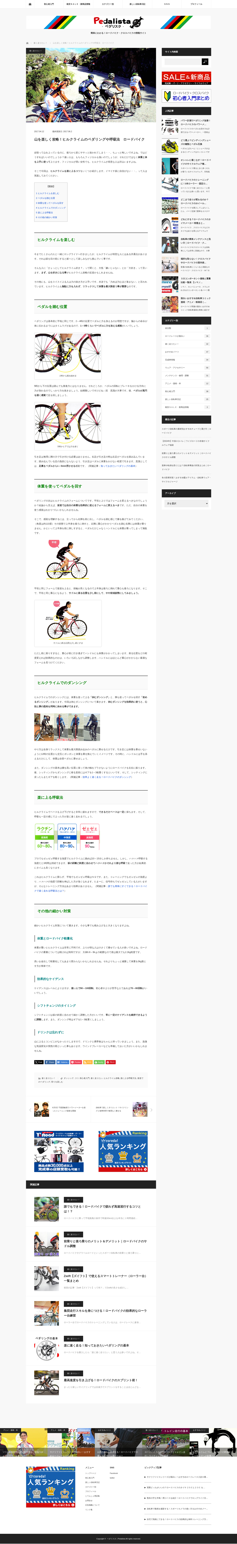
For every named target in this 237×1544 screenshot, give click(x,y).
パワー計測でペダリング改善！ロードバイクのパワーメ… (196, 122)
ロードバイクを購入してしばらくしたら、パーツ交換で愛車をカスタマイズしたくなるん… (195, 211)
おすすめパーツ (187, 352)
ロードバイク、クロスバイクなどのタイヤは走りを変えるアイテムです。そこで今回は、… (195, 230)
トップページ (90, 1474)
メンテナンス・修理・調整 (187, 376)
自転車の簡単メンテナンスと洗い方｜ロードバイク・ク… (196, 241)
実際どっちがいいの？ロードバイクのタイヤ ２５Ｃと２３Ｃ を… (176, 1488)
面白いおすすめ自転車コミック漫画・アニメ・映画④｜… (196, 300)
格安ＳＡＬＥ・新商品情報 (78, 4)
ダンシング (69, 1078)
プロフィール (196, 4)
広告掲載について (92, 1505)
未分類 (187, 328)
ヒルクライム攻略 (111, 1078)
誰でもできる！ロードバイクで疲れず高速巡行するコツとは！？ (102, 1209)
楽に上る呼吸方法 (128, 1078)
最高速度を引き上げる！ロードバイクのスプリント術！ (101, 1380)
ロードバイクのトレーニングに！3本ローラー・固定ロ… (195, 182)
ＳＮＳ (167, 4)
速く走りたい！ (35, 51)
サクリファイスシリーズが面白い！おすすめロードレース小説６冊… (177, 1477)
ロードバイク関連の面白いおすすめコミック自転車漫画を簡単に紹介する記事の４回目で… (195, 309)
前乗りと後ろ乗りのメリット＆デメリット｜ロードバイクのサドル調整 (105, 1244)
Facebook (114, 1474)
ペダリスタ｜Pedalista (116, 1539)
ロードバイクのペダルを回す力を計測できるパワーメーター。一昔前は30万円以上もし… (195, 132)
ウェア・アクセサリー (187, 368)
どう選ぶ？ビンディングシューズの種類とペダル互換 (196, 142)
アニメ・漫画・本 (187, 383)
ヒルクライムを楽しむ (47, 193)
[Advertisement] (186, 563)
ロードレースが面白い (187, 336)
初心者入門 (49, 4)
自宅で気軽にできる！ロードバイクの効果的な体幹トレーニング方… (177, 1519)
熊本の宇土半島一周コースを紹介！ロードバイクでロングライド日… (177, 1498)
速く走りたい (97, 1078)
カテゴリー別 (108, 4)
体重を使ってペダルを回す (50, 203)
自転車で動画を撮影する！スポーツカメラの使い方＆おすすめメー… (177, 1509)
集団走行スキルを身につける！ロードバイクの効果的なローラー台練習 (105, 1313)
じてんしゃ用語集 (92, 1496)
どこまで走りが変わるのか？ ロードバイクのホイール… (195, 201)
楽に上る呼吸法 (44, 212)
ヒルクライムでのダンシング (51, 208)
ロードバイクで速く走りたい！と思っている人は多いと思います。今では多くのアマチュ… (195, 191)
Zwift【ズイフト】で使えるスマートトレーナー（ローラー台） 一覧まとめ (106, 1279)
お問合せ (88, 1501)
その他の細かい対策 (46, 217)
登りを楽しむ (57, 1082)
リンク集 (88, 1510)
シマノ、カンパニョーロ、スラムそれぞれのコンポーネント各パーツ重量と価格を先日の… (195, 290)
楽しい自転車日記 (137, 4)
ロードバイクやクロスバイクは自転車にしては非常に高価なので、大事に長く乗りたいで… (195, 250)
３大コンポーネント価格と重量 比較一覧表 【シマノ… (196, 280)
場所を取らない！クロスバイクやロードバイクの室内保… (196, 261)
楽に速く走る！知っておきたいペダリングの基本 (96, 1345)
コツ (77, 1078)
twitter (112, 1478)
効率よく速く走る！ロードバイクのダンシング (107, 777)
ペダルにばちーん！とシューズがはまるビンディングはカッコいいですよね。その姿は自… (195, 151)
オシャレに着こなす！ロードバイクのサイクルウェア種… (196, 162)
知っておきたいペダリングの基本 (118, 466)
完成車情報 (187, 360)
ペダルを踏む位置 (45, 198)
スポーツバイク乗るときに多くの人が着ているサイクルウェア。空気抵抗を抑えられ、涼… (195, 171)
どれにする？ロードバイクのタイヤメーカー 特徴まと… (196, 221)
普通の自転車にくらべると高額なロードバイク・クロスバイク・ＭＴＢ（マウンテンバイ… (195, 270)
